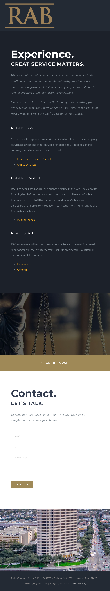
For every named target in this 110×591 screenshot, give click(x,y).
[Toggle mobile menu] (103, 7)
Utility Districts (26, 164)
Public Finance (26, 219)
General (22, 269)
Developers (24, 264)
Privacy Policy (79, 583)
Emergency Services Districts (34, 159)
